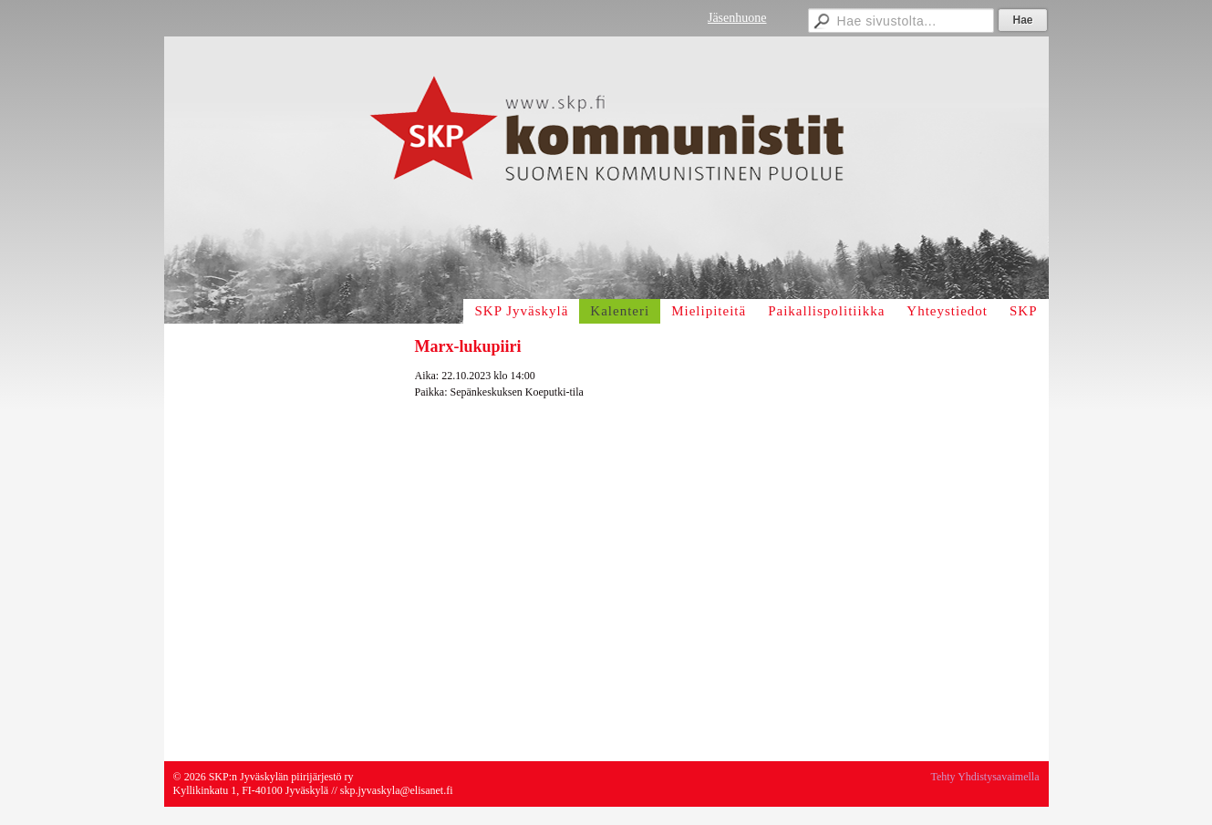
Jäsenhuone (737, 18)
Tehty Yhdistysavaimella (984, 776)
